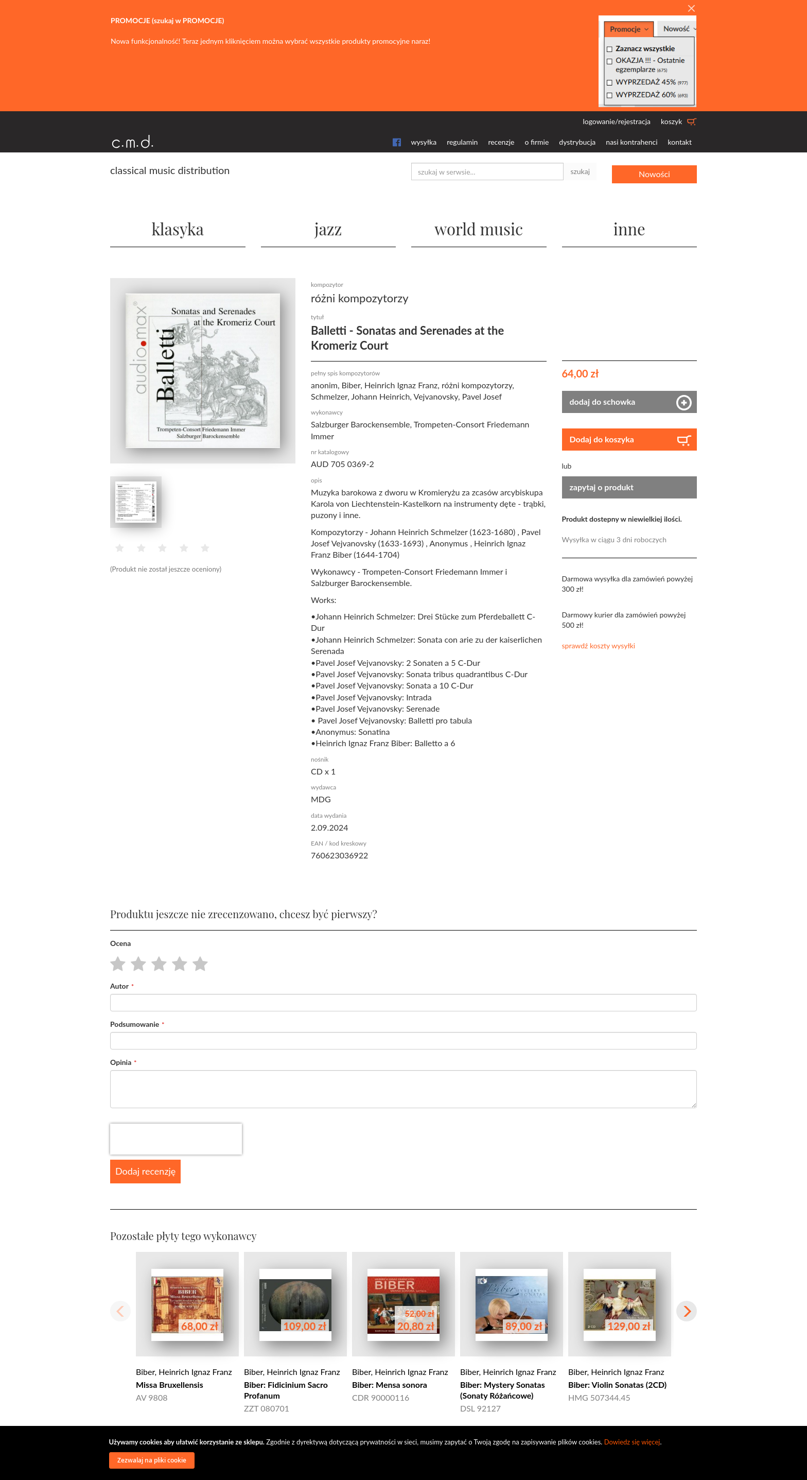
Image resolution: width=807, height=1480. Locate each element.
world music (478, 226)
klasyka (178, 226)
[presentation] (176, 1138)
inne (629, 226)
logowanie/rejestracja (617, 121)
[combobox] (487, 171)
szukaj (580, 171)
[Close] (691, 8)
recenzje (501, 141)
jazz (328, 226)
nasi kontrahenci (631, 141)
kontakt (680, 141)
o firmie (536, 141)
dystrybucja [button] (577, 141)
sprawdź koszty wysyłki (599, 645)
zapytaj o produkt (602, 486)
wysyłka (424, 141)
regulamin (462, 141)
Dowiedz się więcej (632, 1442)
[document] (405, 1453)
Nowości (654, 171)
